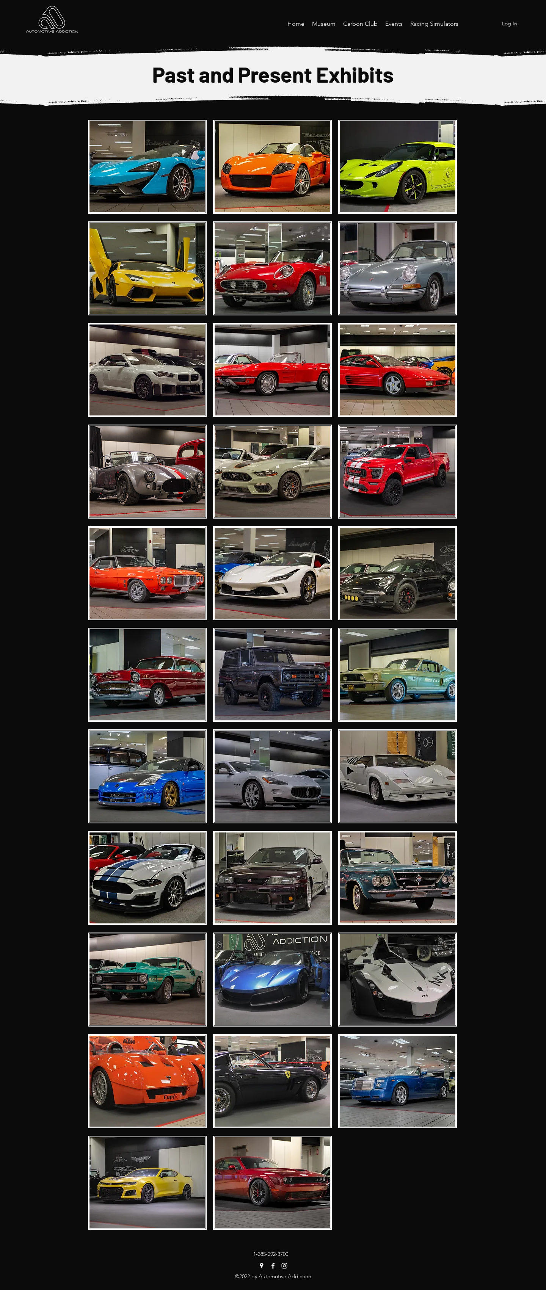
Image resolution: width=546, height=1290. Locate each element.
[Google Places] (261, 1266)
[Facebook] (273, 1266)
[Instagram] (284, 1266)
